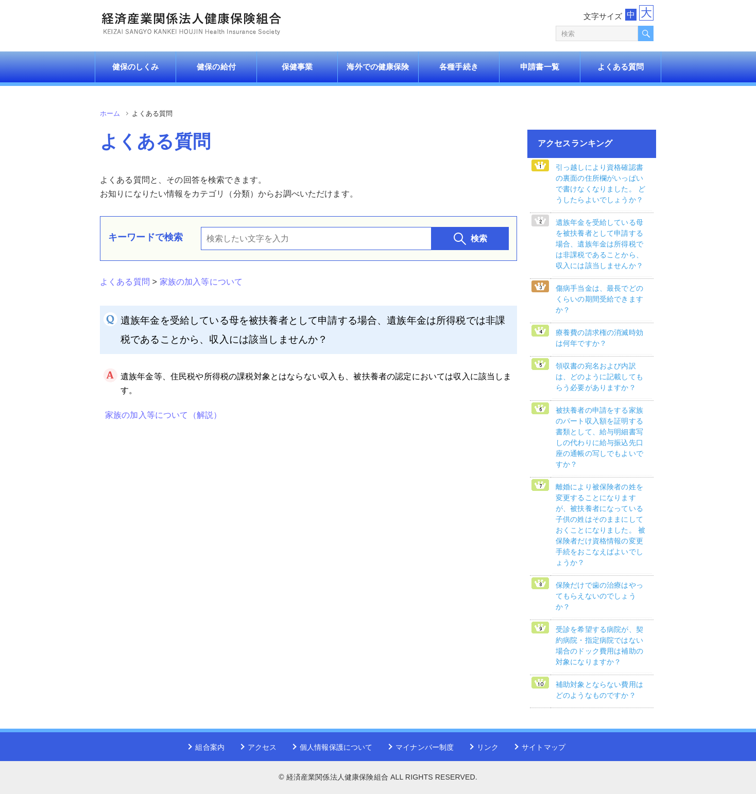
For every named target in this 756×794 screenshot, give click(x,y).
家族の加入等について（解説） (163, 415)
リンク (488, 747)
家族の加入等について (201, 281)
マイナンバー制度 (425, 747)
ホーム (110, 113)
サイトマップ (543, 747)
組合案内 (210, 747)
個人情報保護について (336, 747)
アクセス (262, 747)
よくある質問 (125, 281)
